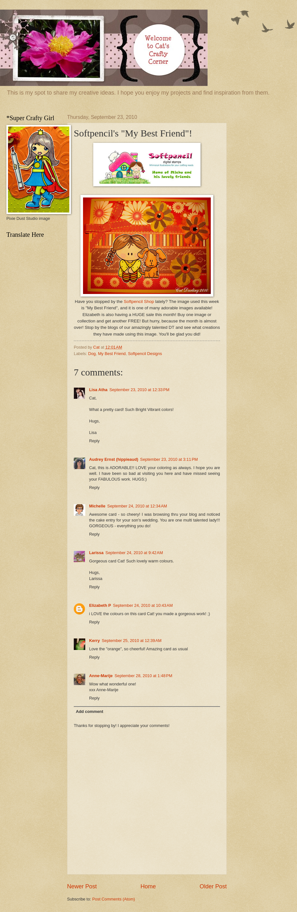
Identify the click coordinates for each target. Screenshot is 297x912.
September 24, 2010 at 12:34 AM (137, 506)
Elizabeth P (100, 605)
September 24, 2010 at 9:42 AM (134, 552)
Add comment (89, 711)
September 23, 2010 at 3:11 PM (169, 459)
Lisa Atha (98, 389)
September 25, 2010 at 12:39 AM (132, 640)
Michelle (97, 506)
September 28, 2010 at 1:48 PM (143, 675)
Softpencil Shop (139, 301)
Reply (94, 440)
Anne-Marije (101, 675)
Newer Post (82, 886)
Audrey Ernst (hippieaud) (113, 459)
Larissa (96, 552)
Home (148, 886)
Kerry (94, 640)
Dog (92, 353)
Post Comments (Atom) (113, 899)
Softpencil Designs (145, 353)
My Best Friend (112, 353)
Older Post (213, 886)
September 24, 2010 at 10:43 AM (143, 605)
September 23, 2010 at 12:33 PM (139, 389)
